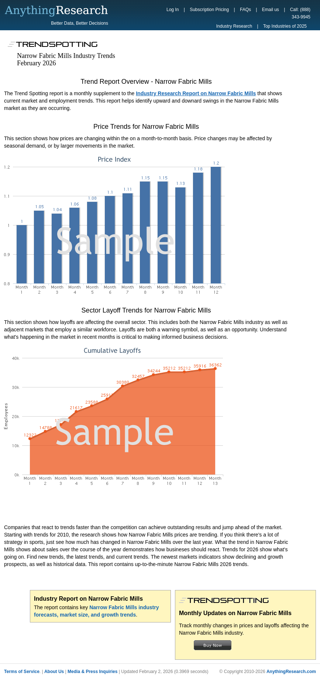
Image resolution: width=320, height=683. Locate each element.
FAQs (245, 9)
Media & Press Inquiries (92, 671)
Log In (172, 9)
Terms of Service (21, 671)
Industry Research (234, 26)
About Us (54, 671)
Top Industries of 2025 (285, 26)
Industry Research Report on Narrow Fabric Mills (196, 93)
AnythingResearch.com (291, 671)
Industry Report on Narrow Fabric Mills (88, 599)
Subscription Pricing (209, 9)
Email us (270, 9)
